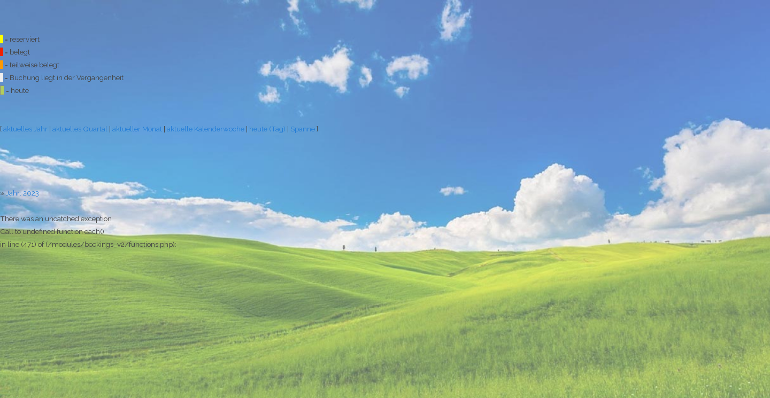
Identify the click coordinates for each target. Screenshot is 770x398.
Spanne (302, 128)
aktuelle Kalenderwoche (205, 128)
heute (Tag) (267, 128)
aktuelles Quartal (79, 128)
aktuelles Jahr (25, 128)
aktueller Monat (137, 128)
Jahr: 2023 (22, 193)
